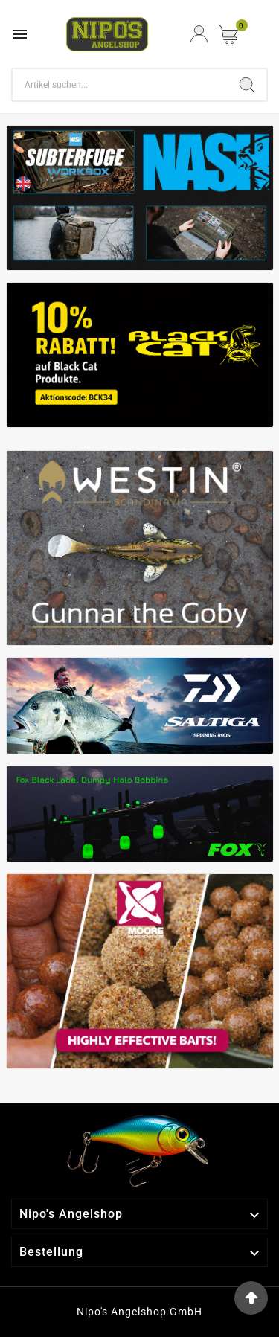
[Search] (120, 84)
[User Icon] (199, 33)
